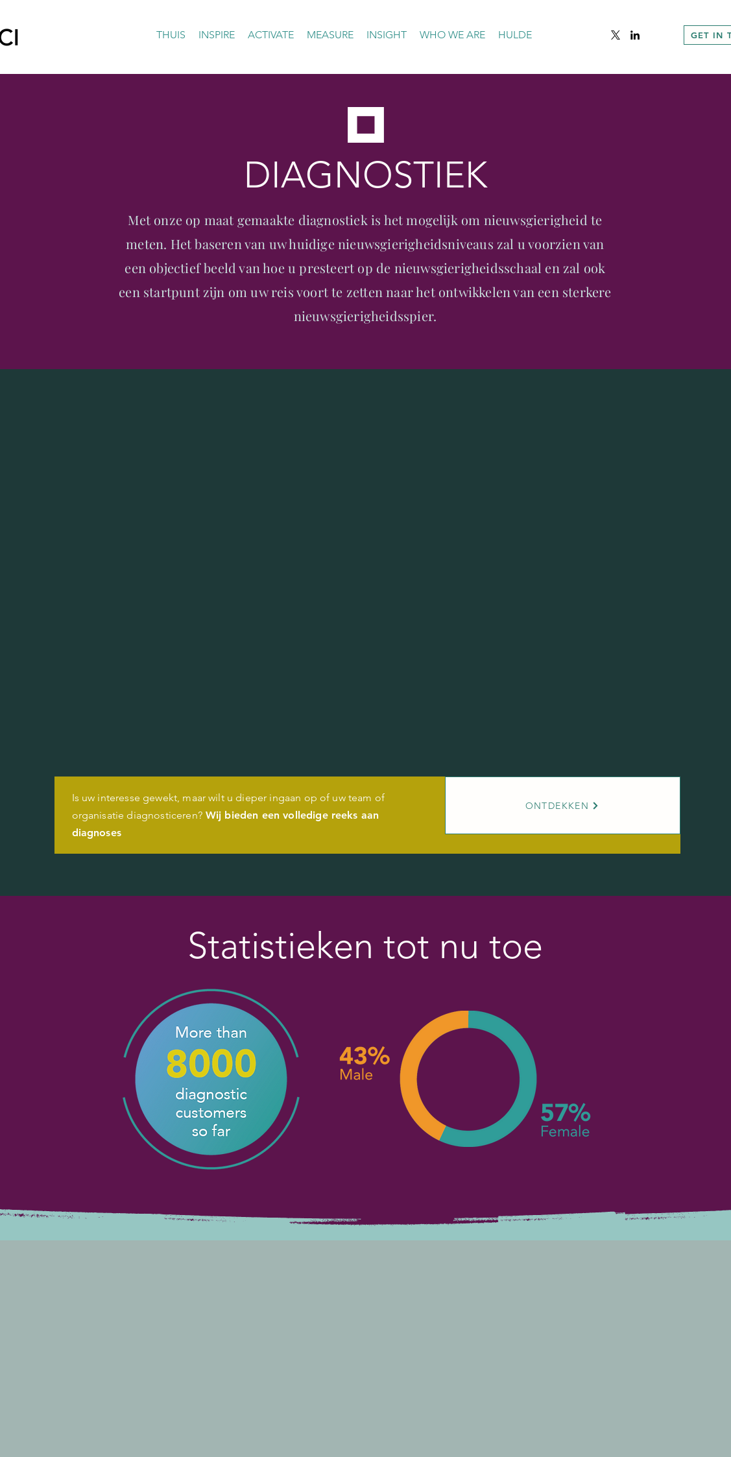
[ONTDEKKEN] (562, 805)
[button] (216, 35)
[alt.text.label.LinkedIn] (635, 35)
